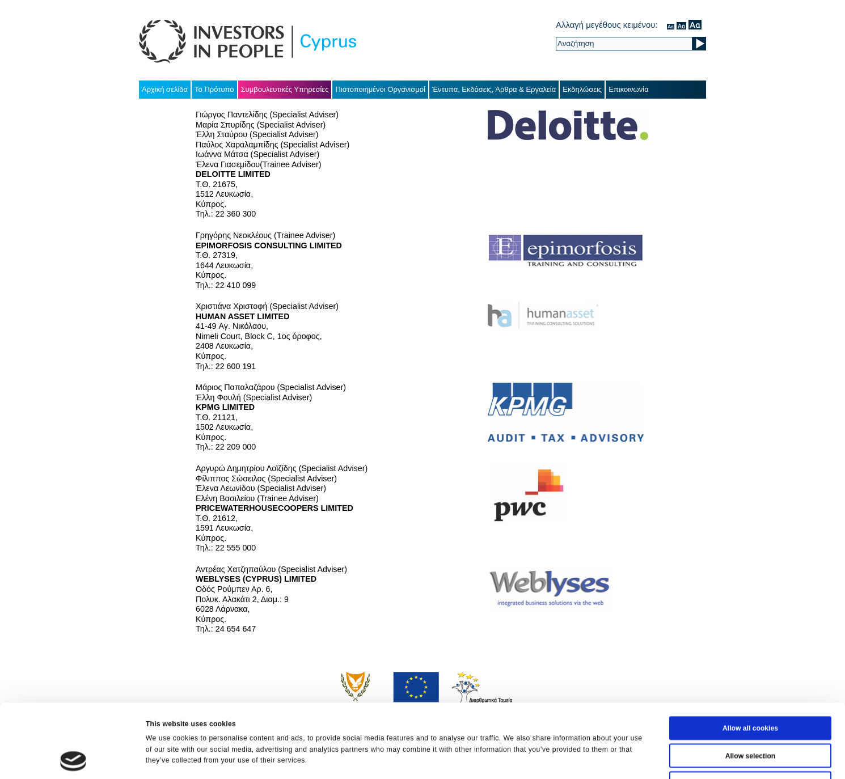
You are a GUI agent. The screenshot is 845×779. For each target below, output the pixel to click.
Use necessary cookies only (750, 714)
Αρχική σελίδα (165, 89)
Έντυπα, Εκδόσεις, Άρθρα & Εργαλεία (494, 89)
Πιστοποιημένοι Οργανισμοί (380, 89)
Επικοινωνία (629, 89)
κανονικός (670, 24)
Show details (533, 759)
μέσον (681, 24)
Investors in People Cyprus (247, 41)
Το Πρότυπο (214, 89)
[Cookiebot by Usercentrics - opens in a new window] (73, 758)
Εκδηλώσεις (582, 89)
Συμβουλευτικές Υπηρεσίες (285, 89)
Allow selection (750, 687)
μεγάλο (695, 24)
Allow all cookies (750, 659)
